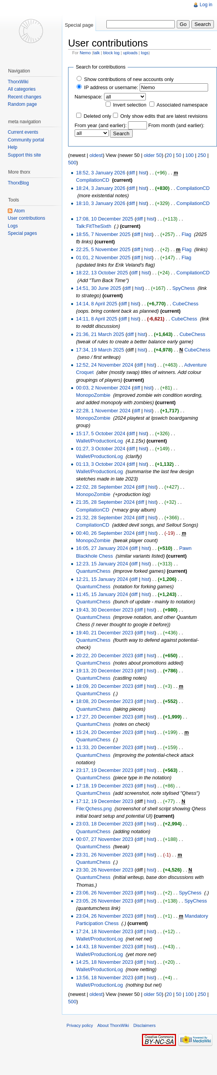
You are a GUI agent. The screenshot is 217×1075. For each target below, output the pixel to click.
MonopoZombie (93, 395)
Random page (22, 104)
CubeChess (185, 304)
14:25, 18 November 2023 (104, 962)
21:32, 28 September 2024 (105, 517)
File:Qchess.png (93, 808)
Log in (206, 4)
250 (202, 155)
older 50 (153, 155)
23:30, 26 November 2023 (104, 870)
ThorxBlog (18, 183)
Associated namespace (182, 105)
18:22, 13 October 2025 (102, 273)
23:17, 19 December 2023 (104, 770)
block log (111, 52)
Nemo (85, 52)
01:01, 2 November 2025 (103, 257)
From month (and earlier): (176, 125)
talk (96, 52)
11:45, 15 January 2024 (102, 594)
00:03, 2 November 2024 (103, 388)
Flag (186, 234)
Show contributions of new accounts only (128, 79)
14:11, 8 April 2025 (96, 319)
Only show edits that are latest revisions (163, 116)
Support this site (24, 155)
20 (169, 155)
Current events (23, 132)
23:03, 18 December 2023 (104, 824)
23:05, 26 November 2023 (104, 901)
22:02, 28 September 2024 (105, 487)
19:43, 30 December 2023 (104, 610)
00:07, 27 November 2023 (104, 839)
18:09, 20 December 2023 (104, 686)
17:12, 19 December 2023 (104, 801)
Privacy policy (80, 1025)
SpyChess (183, 288)
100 (189, 155)
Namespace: (89, 97)
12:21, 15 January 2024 (102, 579)
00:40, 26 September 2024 (105, 533)
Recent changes (24, 97)
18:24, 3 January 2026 (100, 188)
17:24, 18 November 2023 (104, 931)
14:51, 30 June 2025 (98, 288)
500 (72, 162)
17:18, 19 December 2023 (104, 786)
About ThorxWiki (113, 1025)
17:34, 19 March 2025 (100, 350)
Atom (19, 211)
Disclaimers (144, 1025)
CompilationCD (92, 180)
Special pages (22, 233)
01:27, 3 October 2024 (100, 448)
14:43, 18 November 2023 (104, 946)
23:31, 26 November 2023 (104, 855)
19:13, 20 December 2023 (104, 671)
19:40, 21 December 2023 (104, 633)
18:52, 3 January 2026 (100, 173)
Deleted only (97, 116)
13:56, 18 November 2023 (104, 977)
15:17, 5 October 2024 (100, 433)
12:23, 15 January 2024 (102, 564)
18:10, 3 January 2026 (100, 203)
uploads (130, 52)
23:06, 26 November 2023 (104, 893)
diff (131, 173)
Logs (13, 226)
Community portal (26, 140)
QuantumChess (93, 571)
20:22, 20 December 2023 (104, 655)
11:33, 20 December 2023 (104, 747)
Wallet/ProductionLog (99, 441)
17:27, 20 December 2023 (104, 717)
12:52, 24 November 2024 (104, 365)
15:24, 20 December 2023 (104, 732)
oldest (96, 155)
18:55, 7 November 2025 (103, 234)
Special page (79, 25)
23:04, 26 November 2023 (104, 916)
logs (145, 52)
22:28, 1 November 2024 (103, 410)
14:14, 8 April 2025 (96, 304)
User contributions (26, 218)
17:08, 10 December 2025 (104, 219)
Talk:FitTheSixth (93, 226)
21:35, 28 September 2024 (105, 502)
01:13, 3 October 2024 (100, 464)
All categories (22, 89)
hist (143, 173)
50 (178, 155)
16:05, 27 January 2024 (102, 548)
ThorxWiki (18, 81)
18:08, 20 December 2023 (104, 701)
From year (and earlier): (100, 125)
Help (12, 147)
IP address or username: (111, 87)
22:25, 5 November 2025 (103, 249)
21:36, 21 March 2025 (100, 334)
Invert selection (129, 105)
